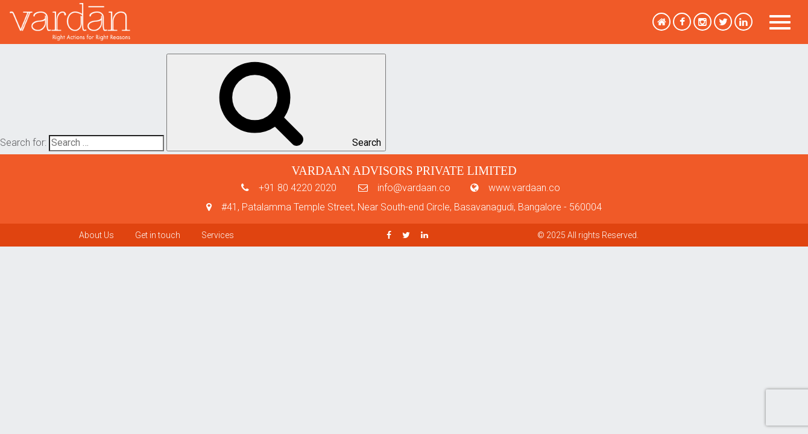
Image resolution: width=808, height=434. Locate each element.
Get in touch (157, 235)
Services (217, 235)
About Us (96, 235)
